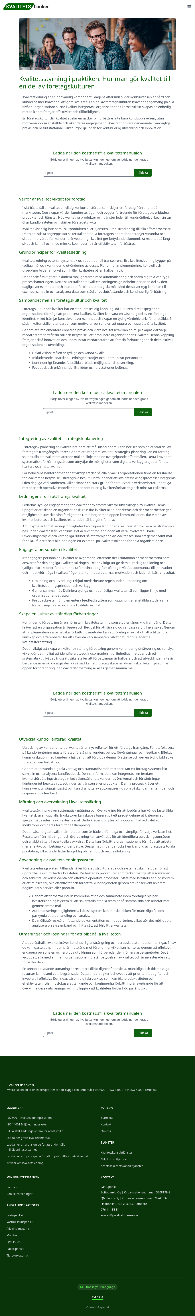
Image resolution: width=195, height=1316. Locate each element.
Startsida (107, 1118)
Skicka (143, 172)
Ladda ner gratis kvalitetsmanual (28, 1138)
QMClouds (14, 1242)
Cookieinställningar (19, 1194)
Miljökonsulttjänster (114, 1159)
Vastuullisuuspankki (20, 1222)
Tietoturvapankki (18, 1255)
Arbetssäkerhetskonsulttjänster (122, 1166)
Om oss (106, 1131)
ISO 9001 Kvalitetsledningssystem (29, 1118)
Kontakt (106, 1124)
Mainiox (12, 1235)
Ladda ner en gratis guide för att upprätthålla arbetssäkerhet (47, 1156)
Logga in (12, 1187)
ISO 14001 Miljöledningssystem (27, 1124)
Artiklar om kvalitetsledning (25, 1163)
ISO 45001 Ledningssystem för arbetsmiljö (35, 1131)
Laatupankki (15, 1215)
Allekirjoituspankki (19, 1229)
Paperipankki (15, 1249)
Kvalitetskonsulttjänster (116, 1152)
